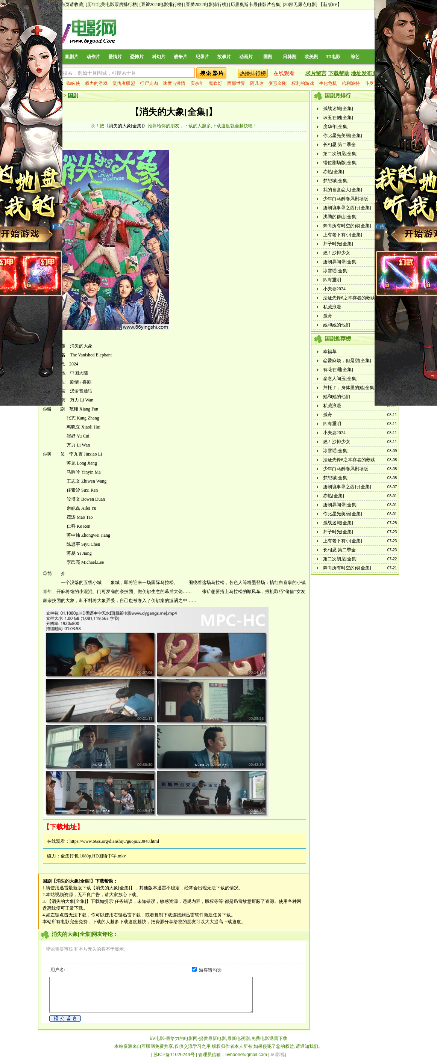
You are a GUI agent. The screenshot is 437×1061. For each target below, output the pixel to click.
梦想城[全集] (336, 180)
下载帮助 (338, 73)
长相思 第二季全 (339, 144)
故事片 (224, 56)
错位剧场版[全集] (340, 162)
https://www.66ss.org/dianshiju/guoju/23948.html (114, 841)
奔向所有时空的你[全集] (347, 225)
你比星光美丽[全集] (342, 135)
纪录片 (202, 56)
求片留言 (315, 73)
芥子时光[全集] (338, 243)
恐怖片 (137, 56)
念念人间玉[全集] (340, 378)
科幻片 (158, 56)
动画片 (246, 56)
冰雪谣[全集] (336, 270)
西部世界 (236, 83)
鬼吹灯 (215, 83)
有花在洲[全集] (338, 369)
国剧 (267, 56)
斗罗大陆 (374, 83)
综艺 (355, 56)
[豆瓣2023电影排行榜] (161, 4)
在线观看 (283, 73)
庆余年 (197, 83)
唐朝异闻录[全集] (340, 261)
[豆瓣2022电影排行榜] (206, 4)
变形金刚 (278, 83)
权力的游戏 (96, 83)
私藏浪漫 (332, 306)
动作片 (93, 56)
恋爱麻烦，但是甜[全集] (347, 360)
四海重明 (332, 279)
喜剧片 (71, 56)
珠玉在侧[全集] (338, 117)
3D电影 (333, 56)
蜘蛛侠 (73, 83)
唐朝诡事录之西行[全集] (347, 207)
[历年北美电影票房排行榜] (112, 4)
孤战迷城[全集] (338, 108)
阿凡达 (257, 83)
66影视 (278, 1054)
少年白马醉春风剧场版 (345, 198)
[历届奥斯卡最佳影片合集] (255, 4)
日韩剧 (289, 56)
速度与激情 (174, 83)
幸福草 (330, 351)
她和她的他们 (336, 325)
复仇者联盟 (123, 83)
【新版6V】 (330, 4)
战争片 (180, 56)
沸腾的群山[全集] (340, 216)
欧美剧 (311, 56)
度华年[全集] (336, 126)
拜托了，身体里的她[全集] (349, 387)
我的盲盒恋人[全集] (342, 189)
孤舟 (327, 315)
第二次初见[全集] (340, 153)
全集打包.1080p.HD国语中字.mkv (93, 856)
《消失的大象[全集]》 (126, 125)
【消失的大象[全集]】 (173, 112)
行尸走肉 (149, 83)
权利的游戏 (302, 83)
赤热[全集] (333, 171)
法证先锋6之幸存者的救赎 (349, 297)
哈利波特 (351, 83)
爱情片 (115, 56)
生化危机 (328, 83)
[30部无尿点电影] (300, 4)
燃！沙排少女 (336, 252)
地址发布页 (364, 73)
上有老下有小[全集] (342, 234)
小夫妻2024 (334, 288)
